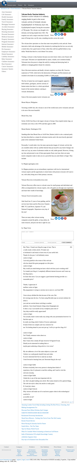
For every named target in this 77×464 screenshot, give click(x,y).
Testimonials (45, 453)
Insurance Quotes (7, 69)
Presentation (45, 451)
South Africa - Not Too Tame (30, 428)
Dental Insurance (7, 54)
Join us (19, 455)
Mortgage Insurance (8, 24)
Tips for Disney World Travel (30, 430)
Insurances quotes (70, 451)
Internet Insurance (8, 44)
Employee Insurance (8, 52)
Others (4, 71)
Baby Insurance (7, 59)
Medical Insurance (8, 37)
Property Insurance (8, 39)
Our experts (45, 455)
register (19, 461)
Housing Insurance (8, 32)
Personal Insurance (8, 34)
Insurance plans (11, 5)
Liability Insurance (8, 56)
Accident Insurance (8, 27)
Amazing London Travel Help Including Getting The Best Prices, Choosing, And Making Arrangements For (45, 408)
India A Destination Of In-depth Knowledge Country (37, 436)
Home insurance (32, 453)
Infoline (19, 453)
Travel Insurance (16, 8)
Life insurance (31, 451)
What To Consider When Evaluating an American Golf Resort (39, 433)
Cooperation (19, 457)
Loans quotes (70, 453)
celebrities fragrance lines (29, 438)
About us (19, 451)
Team (19, 454)
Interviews (57, 453)
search (28, 461)
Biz (25, 5)
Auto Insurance (7, 12)
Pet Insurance (6, 49)
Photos (57, 455)
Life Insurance (6, 14)
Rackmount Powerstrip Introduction (32, 417)
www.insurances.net (6, 461)
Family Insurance (7, 19)
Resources (44, 457)
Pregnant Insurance (8, 42)
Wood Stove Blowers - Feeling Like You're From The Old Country (41, 420)
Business (32, 455)
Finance (20, 5)
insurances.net (5, 8)
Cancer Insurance (7, 66)
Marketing (57, 457)
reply (71, 403)
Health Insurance (7, 17)
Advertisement (57, 451)
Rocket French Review (28, 422)
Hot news (57, 454)
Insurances (31, 5)
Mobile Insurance (7, 47)
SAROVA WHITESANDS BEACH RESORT (35, 414)
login (23, 461)
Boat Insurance (7, 64)
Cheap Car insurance (32, 454)
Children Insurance (8, 61)
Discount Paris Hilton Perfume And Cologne (34, 412)
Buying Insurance (7, 29)
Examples (44, 454)
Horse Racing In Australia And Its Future (33, 425)
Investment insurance (32, 457)
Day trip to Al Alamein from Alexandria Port (34, 441)
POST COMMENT (66, 244)
